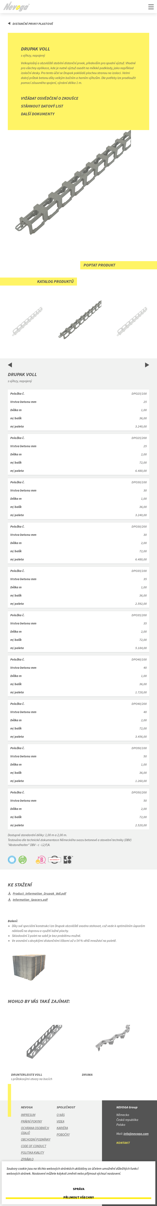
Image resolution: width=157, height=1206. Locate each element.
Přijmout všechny (78, 1197)
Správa (78, 1189)
